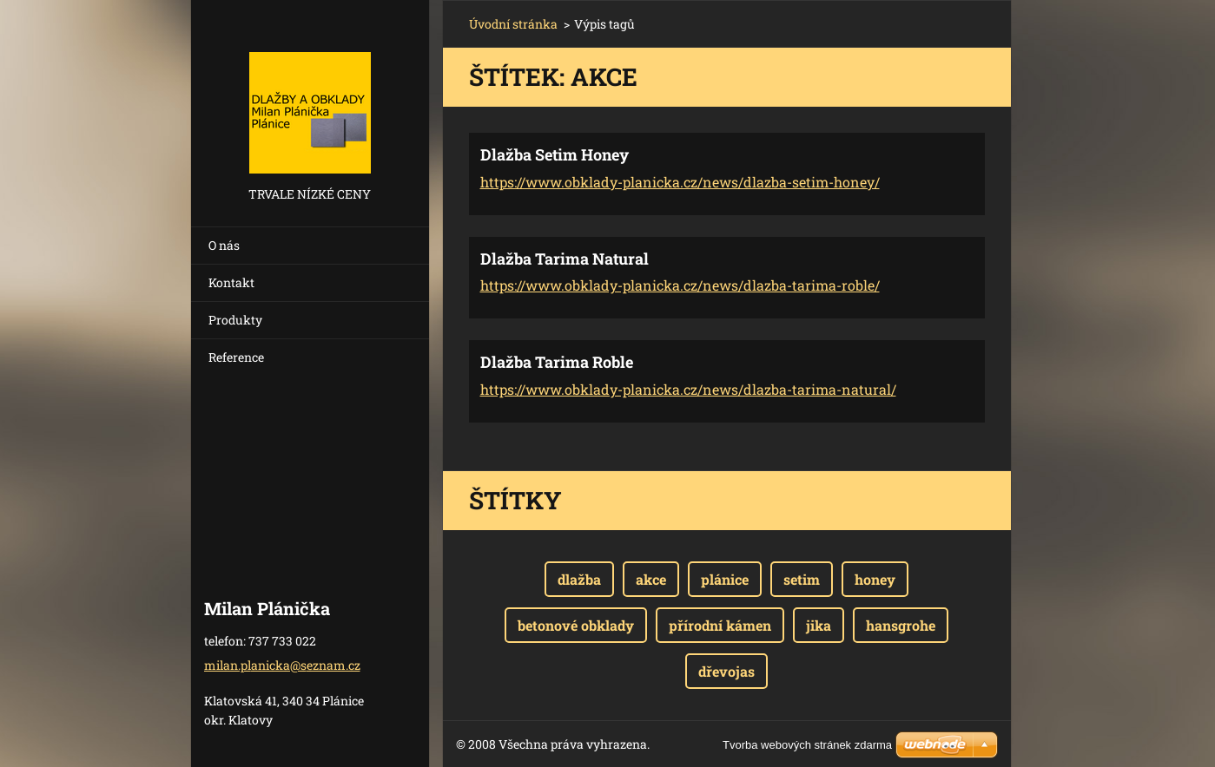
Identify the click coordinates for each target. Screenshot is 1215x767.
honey (875, 579)
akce (651, 579)
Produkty (235, 319)
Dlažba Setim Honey (554, 154)
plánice (725, 579)
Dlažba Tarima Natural (564, 258)
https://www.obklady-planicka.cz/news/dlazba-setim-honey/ (680, 182)
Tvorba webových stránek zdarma (807, 744)
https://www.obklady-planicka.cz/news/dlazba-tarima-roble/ (680, 285)
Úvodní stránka (513, 24)
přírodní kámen (720, 625)
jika (818, 625)
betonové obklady (576, 625)
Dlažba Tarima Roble (556, 361)
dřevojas (726, 671)
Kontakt (231, 282)
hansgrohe (900, 625)
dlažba (579, 579)
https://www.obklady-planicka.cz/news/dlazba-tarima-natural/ (688, 389)
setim (801, 579)
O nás (224, 245)
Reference (236, 357)
